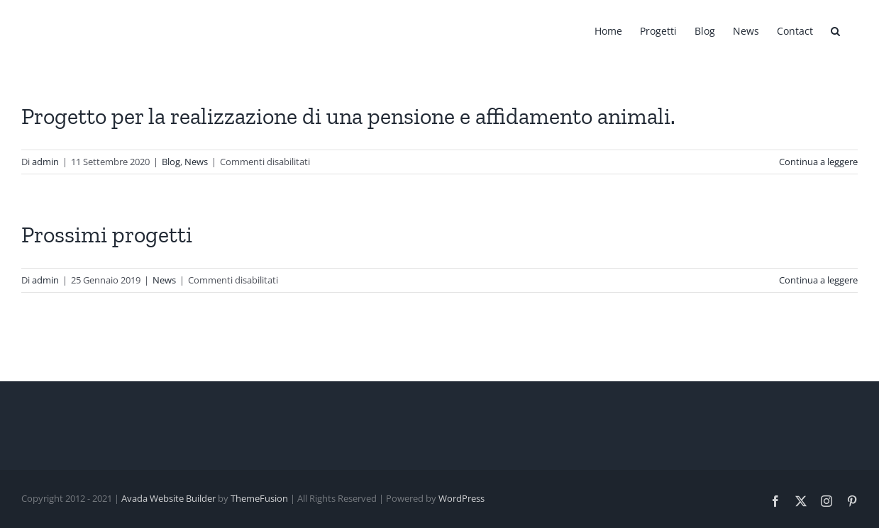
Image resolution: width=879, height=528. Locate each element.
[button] (835, 30)
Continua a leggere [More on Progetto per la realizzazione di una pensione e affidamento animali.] (818, 161)
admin (45, 161)
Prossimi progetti (106, 234)
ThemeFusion (259, 498)
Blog (171, 161)
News (196, 161)
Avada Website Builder (168, 498)
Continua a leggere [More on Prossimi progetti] (818, 280)
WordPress (461, 498)
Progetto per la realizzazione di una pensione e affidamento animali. (348, 116)
